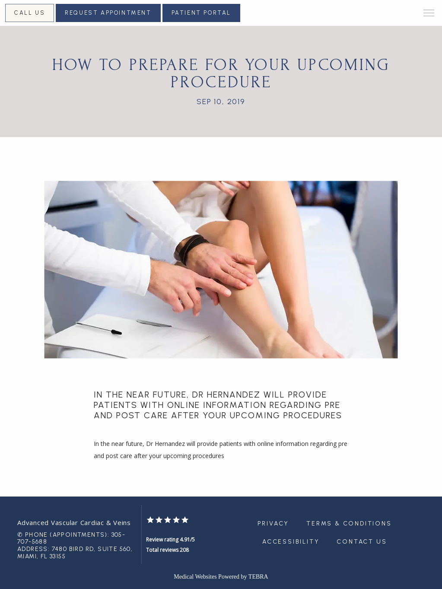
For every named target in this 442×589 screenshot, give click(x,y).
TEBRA (258, 576)
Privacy (273, 523)
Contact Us (362, 541)
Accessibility (290, 541)
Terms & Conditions (348, 523)
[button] (429, 13)
